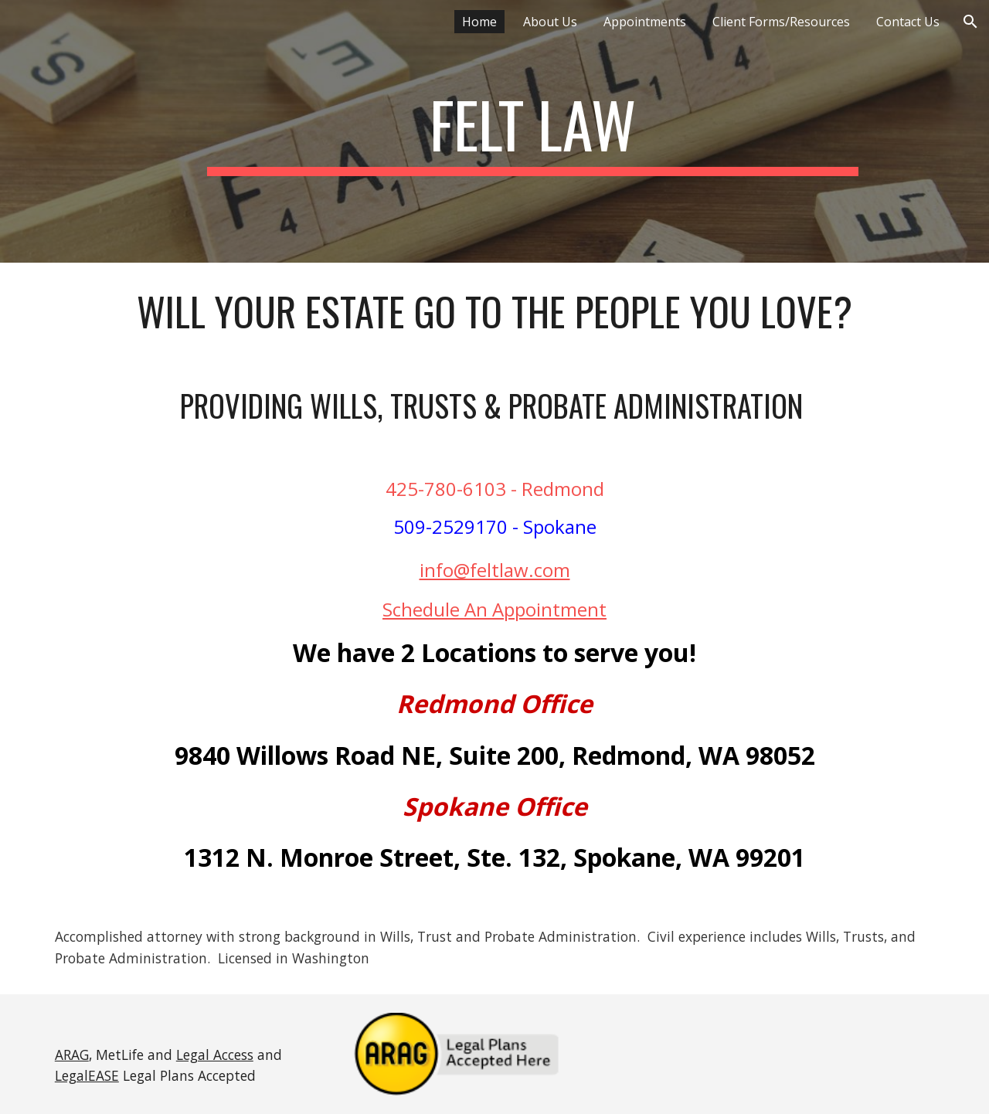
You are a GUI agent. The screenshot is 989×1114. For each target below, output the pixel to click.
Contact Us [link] (908, 21)
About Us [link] (550, 21)
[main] (532, 131)
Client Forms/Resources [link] (781, 21)
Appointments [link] (644, 21)
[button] (970, 21)
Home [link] (479, 21)
